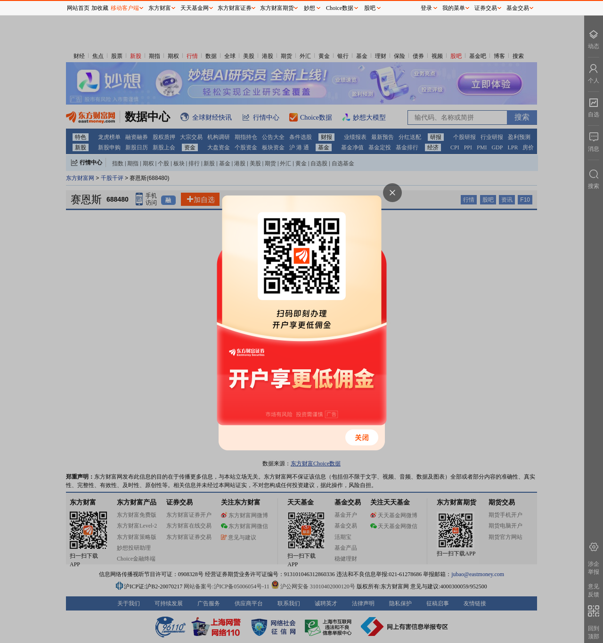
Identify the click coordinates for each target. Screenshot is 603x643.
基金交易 (517, 8)
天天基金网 (194, 8)
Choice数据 (339, 8)
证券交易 (485, 8)
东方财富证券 (235, 8)
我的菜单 (453, 8)
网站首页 (78, 8)
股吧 (369, 8)
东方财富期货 (277, 8)
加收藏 (99, 8)
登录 (426, 8)
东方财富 (159, 8)
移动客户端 (125, 8)
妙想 (309, 8)
